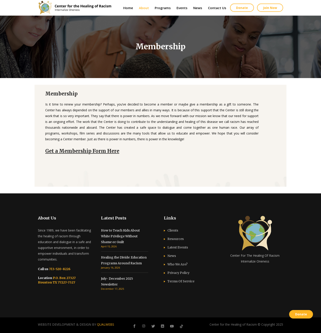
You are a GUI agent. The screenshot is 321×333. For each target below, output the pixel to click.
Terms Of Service (180, 281)
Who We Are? (177, 264)
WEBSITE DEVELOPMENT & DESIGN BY (76, 324)
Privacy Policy (178, 273)
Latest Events (177, 247)
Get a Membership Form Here (82, 151)
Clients (172, 230)
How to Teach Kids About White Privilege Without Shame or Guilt (120, 236)
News (171, 256)
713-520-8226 (59, 269)
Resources (175, 239)
